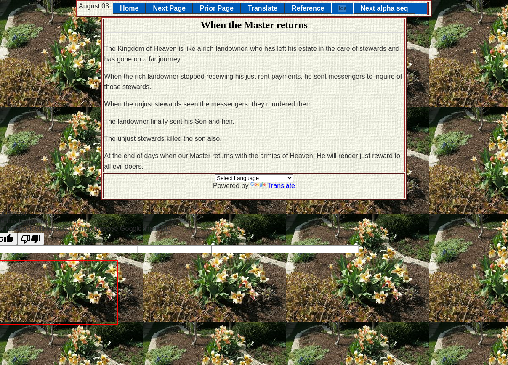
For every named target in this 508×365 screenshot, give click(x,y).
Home (129, 8)
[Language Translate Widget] (254, 178)
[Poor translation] (30, 239)
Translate (262, 8)
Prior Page (217, 8)
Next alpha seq (384, 8)
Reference (308, 8)
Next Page (169, 8)
